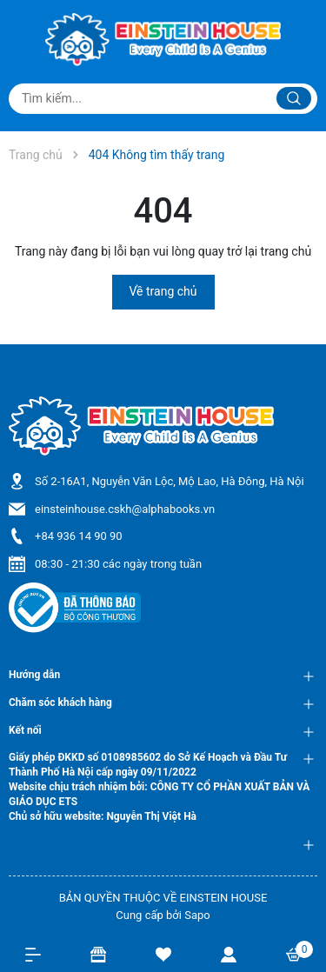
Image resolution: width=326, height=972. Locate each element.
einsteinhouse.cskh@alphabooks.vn (125, 509)
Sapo (197, 915)
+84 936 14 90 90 (79, 536)
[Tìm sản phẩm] (163, 98)
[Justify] (293, 98)
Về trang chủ (163, 291)
